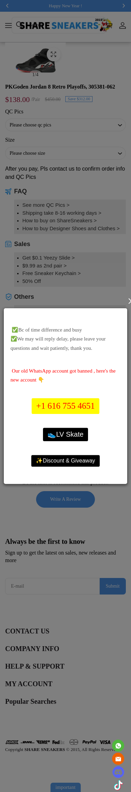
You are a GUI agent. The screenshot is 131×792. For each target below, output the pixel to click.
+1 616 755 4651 (65, 406)
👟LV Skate (65, 434)
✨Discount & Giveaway (65, 461)
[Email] (118, 759)
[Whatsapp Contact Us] (118, 746)
